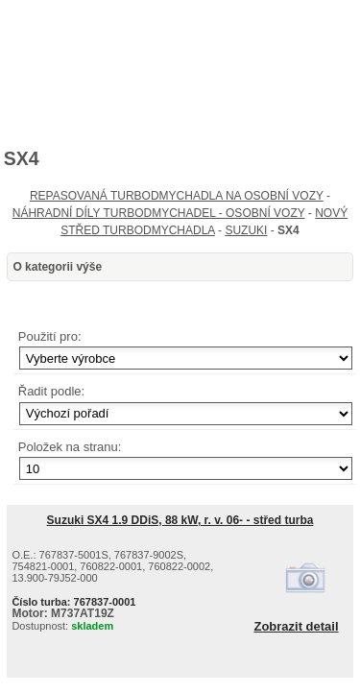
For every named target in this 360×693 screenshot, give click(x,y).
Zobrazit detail (295, 626)
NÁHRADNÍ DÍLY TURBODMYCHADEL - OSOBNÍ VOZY (158, 213)
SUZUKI (246, 230)
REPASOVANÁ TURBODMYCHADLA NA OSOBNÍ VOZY (177, 196)
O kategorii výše (57, 267)
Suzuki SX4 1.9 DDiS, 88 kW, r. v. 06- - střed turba (180, 520)
